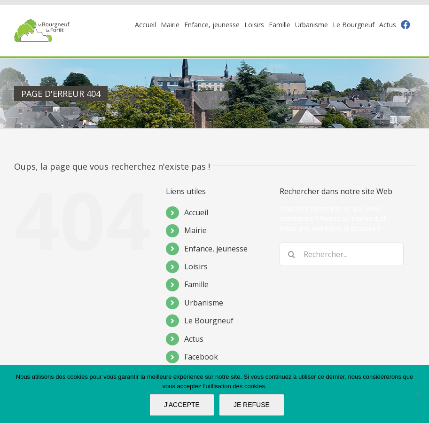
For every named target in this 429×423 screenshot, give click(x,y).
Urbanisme (203, 303)
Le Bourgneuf (209, 320)
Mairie (195, 230)
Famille (196, 284)
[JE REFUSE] (417, 394)
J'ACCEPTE (182, 404)
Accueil (196, 212)
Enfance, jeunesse (216, 248)
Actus (193, 339)
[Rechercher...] (342, 254)
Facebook (201, 357)
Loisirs (196, 266)
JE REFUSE (252, 404)
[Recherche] (291, 254)
